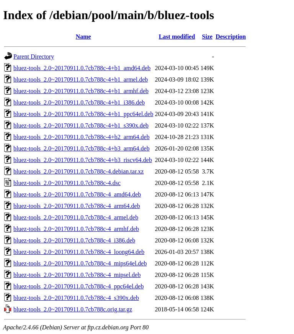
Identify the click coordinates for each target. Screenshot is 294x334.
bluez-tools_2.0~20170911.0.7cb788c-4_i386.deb (74, 240)
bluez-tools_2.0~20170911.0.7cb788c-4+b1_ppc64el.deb (83, 114)
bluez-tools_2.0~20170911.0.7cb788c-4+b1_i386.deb (79, 102)
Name (83, 36)
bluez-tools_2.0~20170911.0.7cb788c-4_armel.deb (75, 217)
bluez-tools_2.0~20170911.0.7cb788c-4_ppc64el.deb (78, 286)
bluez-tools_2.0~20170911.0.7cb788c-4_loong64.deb (78, 252)
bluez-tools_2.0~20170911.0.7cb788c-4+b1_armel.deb (80, 79)
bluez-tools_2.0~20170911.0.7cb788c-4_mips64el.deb (80, 263)
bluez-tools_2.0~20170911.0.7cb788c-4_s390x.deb (76, 298)
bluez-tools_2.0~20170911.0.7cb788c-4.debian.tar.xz (78, 171)
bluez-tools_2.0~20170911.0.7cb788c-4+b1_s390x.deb (81, 125)
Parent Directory (33, 56)
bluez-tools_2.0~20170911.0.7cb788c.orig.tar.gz (72, 309)
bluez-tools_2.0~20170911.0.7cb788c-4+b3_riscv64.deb (82, 160)
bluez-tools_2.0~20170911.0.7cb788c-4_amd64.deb (77, 194)
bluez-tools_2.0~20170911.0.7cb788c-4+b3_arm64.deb (81, 148)
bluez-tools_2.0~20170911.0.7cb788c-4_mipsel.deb (76, 275)
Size (207, 36)
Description (231, 36)
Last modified (177, 36)
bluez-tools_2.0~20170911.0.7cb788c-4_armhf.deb (76, 229)
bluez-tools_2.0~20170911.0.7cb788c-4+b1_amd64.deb (81, 68)
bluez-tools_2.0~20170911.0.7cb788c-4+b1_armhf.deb (81, 91)
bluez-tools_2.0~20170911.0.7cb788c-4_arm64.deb (76, 206)
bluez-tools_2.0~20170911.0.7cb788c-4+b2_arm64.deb (81, 137)
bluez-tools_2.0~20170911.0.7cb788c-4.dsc (67, 183)
